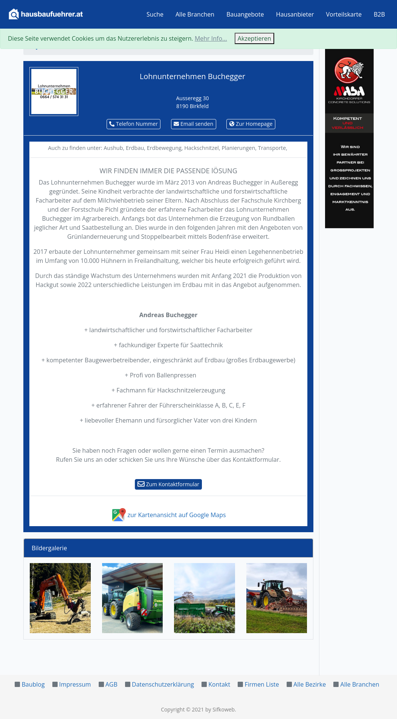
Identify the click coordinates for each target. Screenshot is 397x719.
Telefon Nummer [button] (133, 123)
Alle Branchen (195, 14)
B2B (379, 14)
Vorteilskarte (344, 14)
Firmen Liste (261, 684)
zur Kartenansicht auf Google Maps (168, 515)
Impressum (75, 684)
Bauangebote (245, 14)
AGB (111, 684)
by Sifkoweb (220, 709)
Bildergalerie (49, 548)
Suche (155, 14)
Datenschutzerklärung (163, 684)
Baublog (32, 684)
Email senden (193, 123)
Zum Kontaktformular (168, 484)
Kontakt (219, 684)
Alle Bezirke (309, 684)
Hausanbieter (295, 14)
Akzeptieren (254, 38)
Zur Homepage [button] (251, 123)
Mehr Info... (211, 38)
